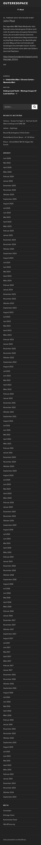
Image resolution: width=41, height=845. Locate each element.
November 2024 (9, 244)
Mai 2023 (7, 326)
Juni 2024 (7, 267)
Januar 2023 (8, 344)
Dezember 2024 (9, 240)
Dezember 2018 (9, 566)
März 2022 (7, 389)
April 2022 (7, 385)
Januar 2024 (8, 290)
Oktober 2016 (8, 684)
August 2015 (8, 747)
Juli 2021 (6, 426)
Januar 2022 (8, 398)
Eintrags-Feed (8, 815)
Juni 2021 (6, 430)
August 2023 (8, 312)
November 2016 (9, 679)
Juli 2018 (6, 589)
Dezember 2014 (9, 783)
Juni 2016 (7, 702)
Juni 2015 (7, 756)
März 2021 (7, 444)
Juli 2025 (6, 208)
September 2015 (9, 743)
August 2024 (8, 258)
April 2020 (7, 493)
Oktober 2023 (8, 303)
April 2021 (7, 439)
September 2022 (10, 362)
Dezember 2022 (9, 349)
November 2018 (9, 570)
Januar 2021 (7, 453)
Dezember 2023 (9, 294)
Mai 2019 (6, 543)
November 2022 (9, 353)
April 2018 (7, 602)
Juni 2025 (7, 213)
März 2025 (7, 226)
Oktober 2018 (8, 575)
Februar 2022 (8, 394)
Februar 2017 (8, 666)
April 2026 (7, 167)
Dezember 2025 (9, 186)
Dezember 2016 (9, 675)
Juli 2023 (6, 317)
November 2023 (9, 299)
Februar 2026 (8, 177)
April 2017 (7, 657)
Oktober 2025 (8, 195)
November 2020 (9, 462)
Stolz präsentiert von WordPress (14, 840)
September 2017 (9, 634)
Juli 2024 (6, 263)
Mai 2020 (7, 489)
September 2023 (10, 308)
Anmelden (7, 811)
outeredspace (15, 3)
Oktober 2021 (8, 412)
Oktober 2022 (8, 358)
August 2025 (8, 204)
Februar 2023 (8, 340)
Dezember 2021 (9, 403)
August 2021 (8, 421)
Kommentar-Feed (10, 820)
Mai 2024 (7, 272)
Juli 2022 (6, 371)
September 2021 (9, 417)
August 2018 (8, 584)
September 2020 (10, 471)
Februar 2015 (8, 774)
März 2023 (7, 335)
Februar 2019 (8, 557)
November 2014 (9, 788)
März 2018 (7, 607)
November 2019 (9, 516)
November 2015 (9, 733)
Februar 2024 (8, 285)
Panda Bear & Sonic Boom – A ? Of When (18, 137)
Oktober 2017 (8, 629)
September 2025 (10, 199)
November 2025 (9, 190)
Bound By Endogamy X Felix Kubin (16, 133)
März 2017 (7, 661)
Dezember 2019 (9, 512)
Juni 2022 (7, 376)
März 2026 (7, 172)
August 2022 (8, 367)
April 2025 (7, 222)
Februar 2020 (8, 503)
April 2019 (7, 548)
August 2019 (8, 530)
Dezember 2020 (9, 457)
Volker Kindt (28, 18)
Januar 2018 (8, 616)
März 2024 (7, 281)
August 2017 (8, 638)
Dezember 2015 (9, 729)
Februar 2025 (8, 231)
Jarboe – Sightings (10, 128)
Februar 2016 (8, 720)
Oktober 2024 (8, 249)
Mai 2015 (6, 761)
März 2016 (7, 715)
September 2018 (9, 580)
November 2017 (9, 625)
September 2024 (10, 253)
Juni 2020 (7, 484)
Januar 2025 (8, 235)
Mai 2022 (6, 380)
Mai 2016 (6, 706)
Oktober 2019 (8, 521)
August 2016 (8, 693)
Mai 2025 (7, 217)
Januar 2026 (8, 181)
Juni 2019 (7, 539)
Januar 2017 (7, 670)
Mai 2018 (6, 598)
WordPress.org (9, 824)
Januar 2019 (8, 561)
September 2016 (9, 688)
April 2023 (7, 330)
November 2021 (9, 407)
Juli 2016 (6, 697)
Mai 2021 (6, 435)
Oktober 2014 (8, 792)
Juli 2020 (6, 480)
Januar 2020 (8, 507)
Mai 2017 (6, 652)
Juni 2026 (7, 158)
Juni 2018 (7, 593)
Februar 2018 (8, 611)
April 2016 (7, 711)
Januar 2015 (8, 779)
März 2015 (7, 770)
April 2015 (7, 765)
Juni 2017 (6, 647)
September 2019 (9, 525)
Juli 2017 (6, 643)
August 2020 (8, 475)
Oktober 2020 (8, 466)
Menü (20, 10)
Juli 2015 (6, 752)
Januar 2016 (8, 725)
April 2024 (7, 276)
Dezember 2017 (9, 620)
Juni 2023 (7, 321)
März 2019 (7, 552)
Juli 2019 (6, 534)
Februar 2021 (8, 448)
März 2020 (7, 498)
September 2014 (9, 797)
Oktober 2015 (8, 738)
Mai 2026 (7, 163)
